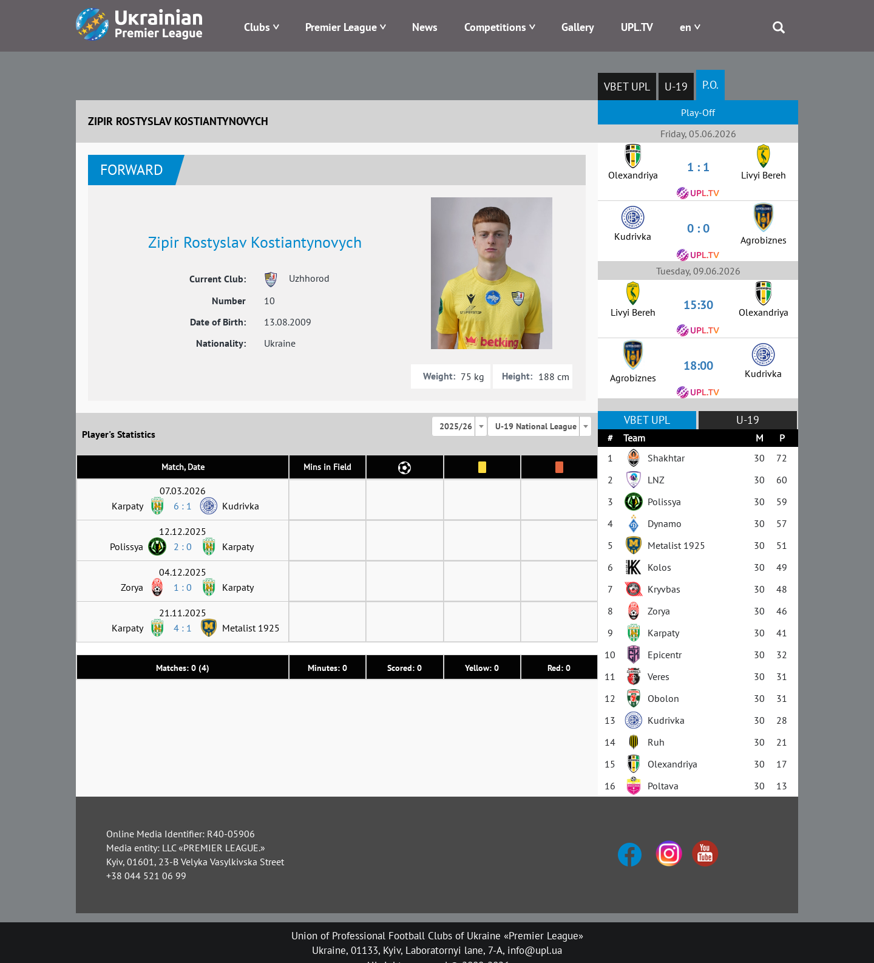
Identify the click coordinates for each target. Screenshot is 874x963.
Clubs (257, 27)
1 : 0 (183, 587)
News (425, 27)
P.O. (710, 85)
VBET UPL (627, 87)
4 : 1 (183, 628)
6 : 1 (183, 506)
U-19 (676, 87)
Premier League (341, 27)
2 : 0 (183, 546)
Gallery (577, 27)
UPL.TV (637, 27)
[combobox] (459, 426)
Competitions (495, 27)
